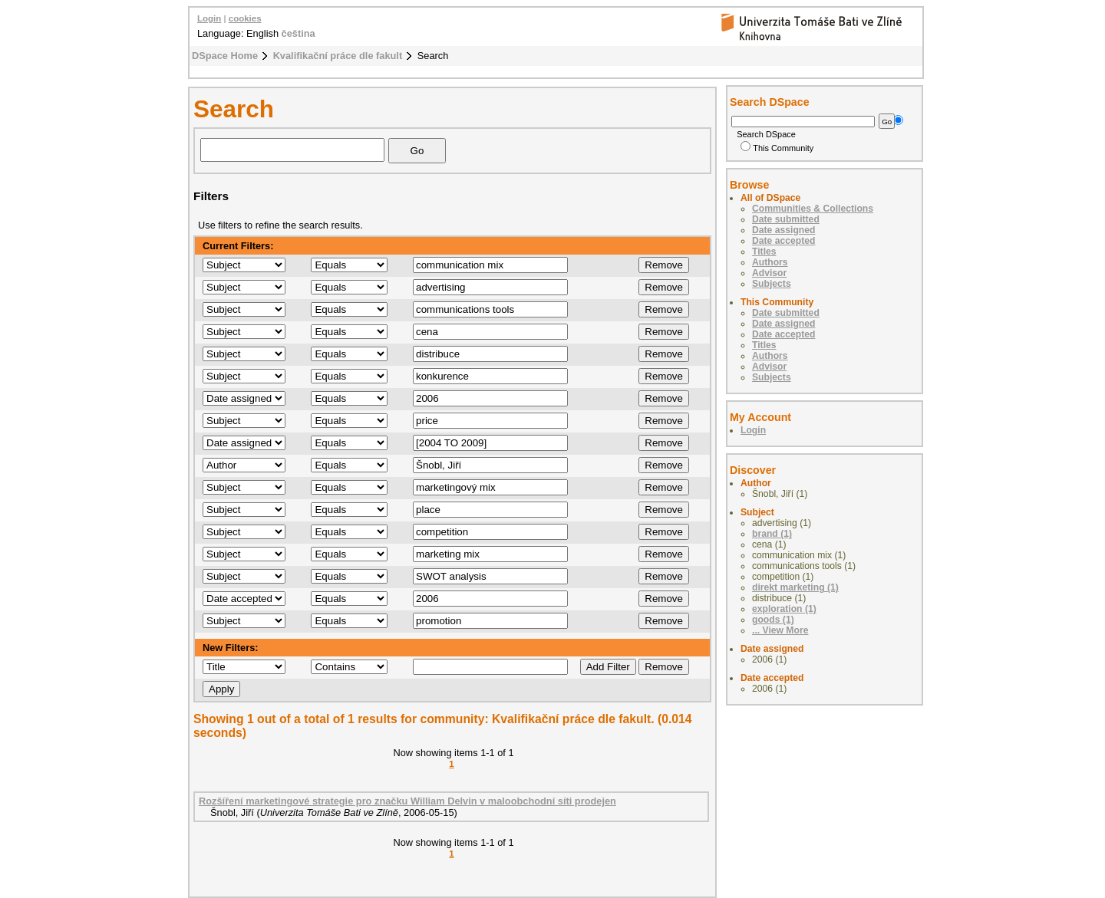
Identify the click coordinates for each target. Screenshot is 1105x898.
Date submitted (786, 219)
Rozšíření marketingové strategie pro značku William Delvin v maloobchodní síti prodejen (407, 801)
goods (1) (773, 619)
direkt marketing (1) (795, 587)
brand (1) (772, 533)
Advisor (769, 273)
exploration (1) (784, 609)
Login (209, 18)
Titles (764, 251)
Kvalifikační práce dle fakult (338, 55)
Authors (770, 262)
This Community (777, 148)
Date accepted (783, 240)
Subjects (771, 283)
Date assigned (783, 230)
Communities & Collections (812, 208)
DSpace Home (225, 55)
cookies (245, 18)
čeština (298, 33)
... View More (780, 630)
